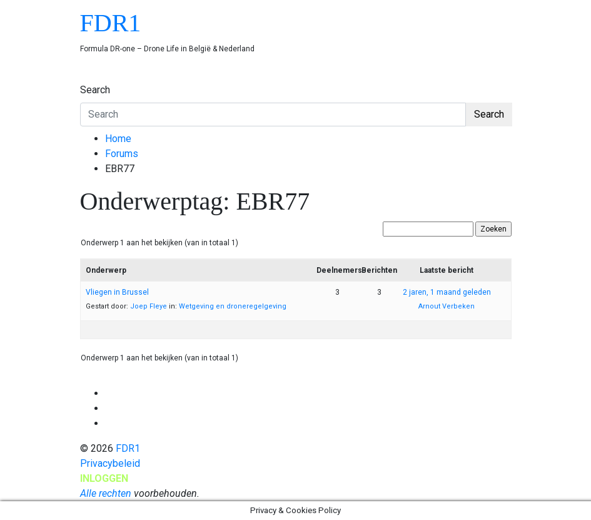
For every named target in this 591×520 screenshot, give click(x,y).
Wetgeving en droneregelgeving (232, 306)
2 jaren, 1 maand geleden (447, 292)
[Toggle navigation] (88, 78)
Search (95, 90)
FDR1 (110, 23)
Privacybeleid (110, 463)
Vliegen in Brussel (117, 292)
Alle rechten (105, 493)
